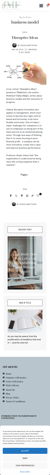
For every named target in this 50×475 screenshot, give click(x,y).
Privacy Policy (25, 471)
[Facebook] (11, 195)
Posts (24, 32)
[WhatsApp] (27, 195)
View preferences (25, 465)
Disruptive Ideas (25, 38)
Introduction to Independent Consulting (19, 417)
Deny (25, 458)
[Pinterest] (22, 195)
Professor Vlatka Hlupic (17, 95)
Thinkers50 (21, 92)
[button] (41, 5)
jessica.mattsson (28, 45)
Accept (25, 451)
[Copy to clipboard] (32, 195)
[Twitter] (16, 195)
